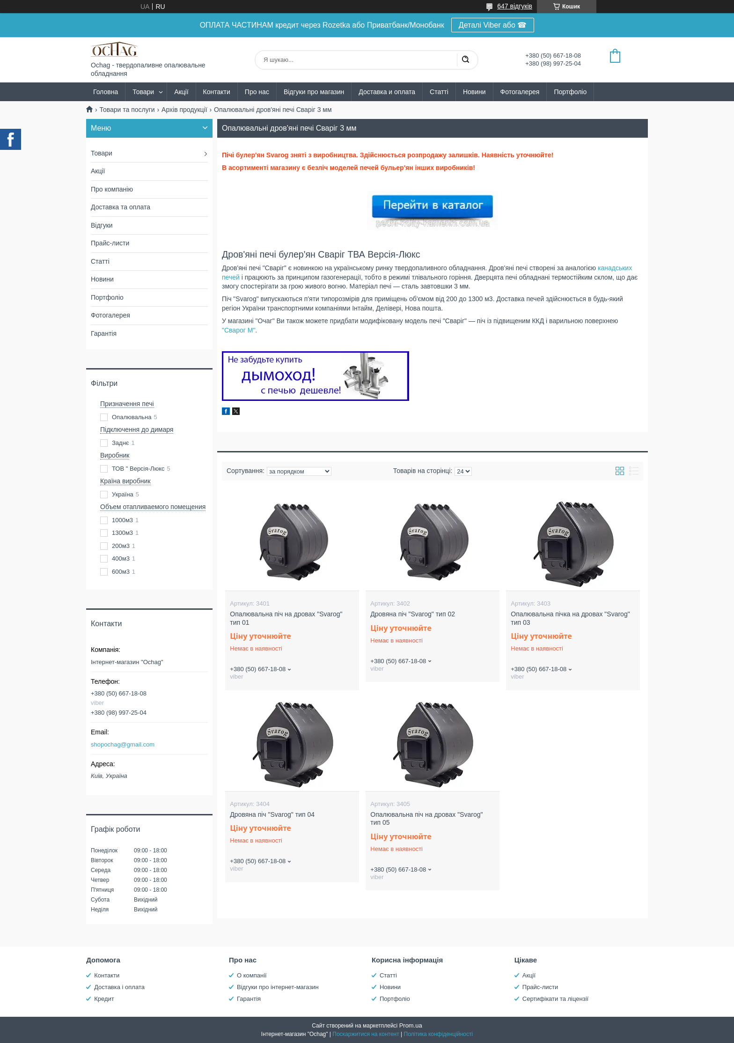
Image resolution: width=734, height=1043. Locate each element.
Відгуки (102, 225)
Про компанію (112, 189)
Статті (439, 92)
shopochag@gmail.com (122, 744)
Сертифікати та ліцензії (555, 998)
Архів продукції (184, 109)
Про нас (257, 92)
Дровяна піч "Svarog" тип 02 (412, 614)
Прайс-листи (110, 243)
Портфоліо (570, 92)
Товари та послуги (126, 109)
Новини (474, 92)
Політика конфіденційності (438, 1034)
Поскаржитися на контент (365, 1034)
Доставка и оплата (387, 92)
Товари (143, 92)
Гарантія (104, 333)
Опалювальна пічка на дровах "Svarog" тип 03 (570, 618)
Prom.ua (410, 1025)
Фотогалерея (520, 92)
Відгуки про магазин (314, 92)
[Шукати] (465, 60)
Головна (105, 92)
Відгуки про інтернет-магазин (278, 987)
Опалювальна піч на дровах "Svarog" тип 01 (286, 618)
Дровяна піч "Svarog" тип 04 (272, 814)
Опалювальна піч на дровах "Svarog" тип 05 (426, 819)
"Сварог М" (238, 330)
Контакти (216, 92)
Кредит (104, 998)
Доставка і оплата (119, 987)
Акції (181, 92)
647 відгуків (514, 6)
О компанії (252, 975)
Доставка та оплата (120, 207)
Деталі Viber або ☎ (493, 25)
